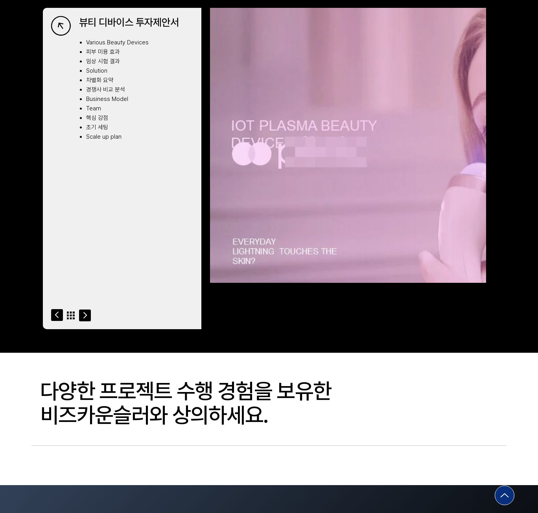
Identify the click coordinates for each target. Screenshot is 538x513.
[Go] (57, 315)
